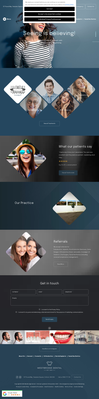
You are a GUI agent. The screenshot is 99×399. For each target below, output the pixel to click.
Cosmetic (38, 356)
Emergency (79, 6)
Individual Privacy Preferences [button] (49, 19)
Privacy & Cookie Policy (22, 386)
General (29, 356)
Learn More (49, 49)
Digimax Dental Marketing (77, 384)
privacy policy (69, 4)
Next (97, 208)
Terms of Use (69, 386)
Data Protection (48, 386)
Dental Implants (76, 19)
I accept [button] (49, 9)
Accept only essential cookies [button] (49, 14)
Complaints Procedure (36, 386)
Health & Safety (59, 386)
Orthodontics (48, 356)
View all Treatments (49, 124)
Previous (48, 208)
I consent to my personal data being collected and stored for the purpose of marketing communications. (49, 312)
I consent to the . (49, 309)
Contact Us (90, 6)
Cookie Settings (78, 386)
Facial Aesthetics (90, 19)
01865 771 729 (91, 12)
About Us (22, 356)
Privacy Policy (56, 309)
